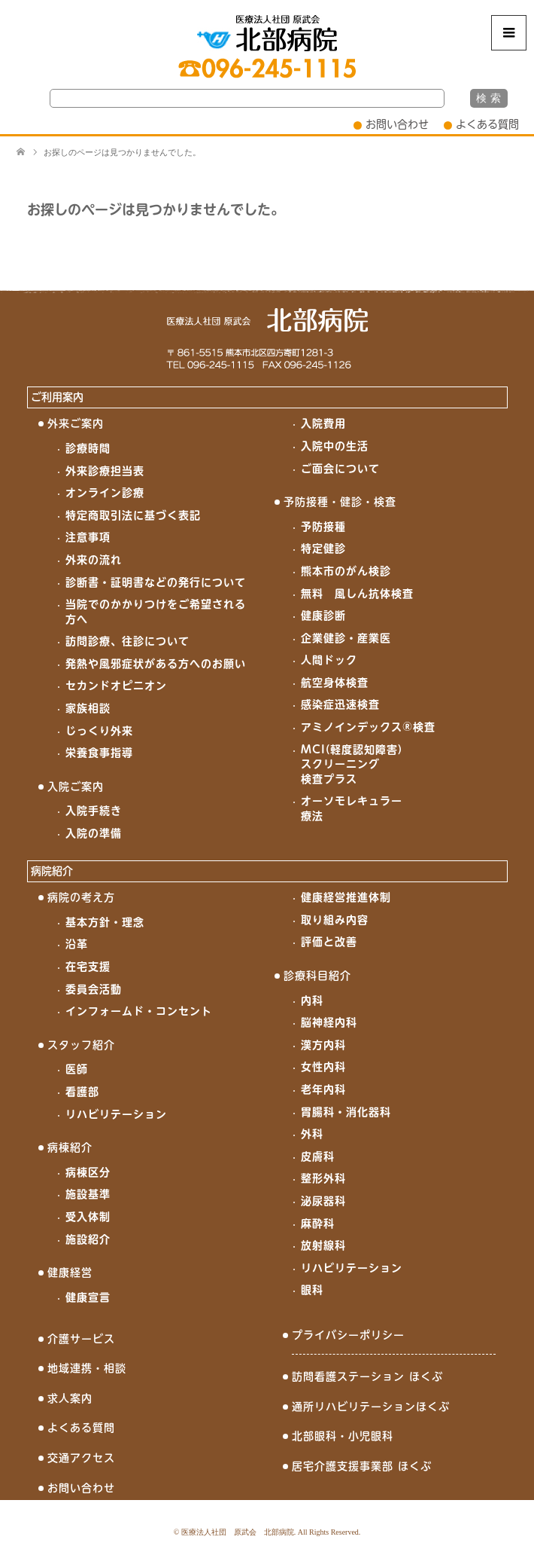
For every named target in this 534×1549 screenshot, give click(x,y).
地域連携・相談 (86, 1368)
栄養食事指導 (99, 752)
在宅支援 (88, 966)
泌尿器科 (323, 1201)
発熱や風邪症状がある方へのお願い (155, 663)
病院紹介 (52, 871)
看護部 (82, 1091)
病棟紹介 (70, 1147)
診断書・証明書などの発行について (155, 582)
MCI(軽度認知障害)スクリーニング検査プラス (351, 764)
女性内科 (323, 1067)
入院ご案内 (75, 786)
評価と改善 (329, 941)
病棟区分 (88, 1172)
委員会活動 (93, 989)
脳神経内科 (329, 1022)
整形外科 (323, 1178)
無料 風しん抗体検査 (357, 593)
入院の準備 (93, 833)
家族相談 (88, 708)
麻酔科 (318, 1223)
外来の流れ (93, 560)
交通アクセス (81, 1458)
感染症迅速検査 (340, 704)
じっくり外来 (99, 731)
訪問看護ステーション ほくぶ (367, 1376)
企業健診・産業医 (346, 638)
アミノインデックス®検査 (368, 727)
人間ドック (329, 660)
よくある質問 (487, 124)
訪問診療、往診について (127, 641)
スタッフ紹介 (81, 1045)
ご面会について (340, 468)
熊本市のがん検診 (346, 571)
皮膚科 (318, 1156)
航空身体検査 (335, 682)
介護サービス (81, 1339)
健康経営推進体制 (346, 897)
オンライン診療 (104, 492)
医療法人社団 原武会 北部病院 (237, 1532)
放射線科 (323, 1245)
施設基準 (88, 1194)
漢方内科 (323, 1045)
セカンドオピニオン (116, 685)
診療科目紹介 (317, 975)
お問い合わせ (397, 124)
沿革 (76, 944)
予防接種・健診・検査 (340, 501)
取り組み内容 (335, 920)
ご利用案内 (57, 397)
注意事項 (88, 537)
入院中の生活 (335, 446)
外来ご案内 (75, 423)
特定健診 (323, 548)
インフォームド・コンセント (138, 1011)
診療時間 (88, 448)
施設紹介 (88, 1239)
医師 (76, 1069)
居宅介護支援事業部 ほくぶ (362, 1466)
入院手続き (93, 810)
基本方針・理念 (104, 922)
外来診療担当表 (104, 471)
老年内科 (323, 1089)
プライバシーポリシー (348, 1335)
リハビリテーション (116, 1114)
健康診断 (323, 615)
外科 (312, 1134)
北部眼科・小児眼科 (342, 1436)
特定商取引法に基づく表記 (133, 515)
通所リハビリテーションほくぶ (371, 1406)
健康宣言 (88, 1297)
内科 (312, 1000)
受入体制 (88, 1216)
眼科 (312, 1290)
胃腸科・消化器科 (346, 1112)
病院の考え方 (81, 897)
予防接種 (323, 526)
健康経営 (70, 1272)
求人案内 (70, 1398)
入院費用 (323, 423)
